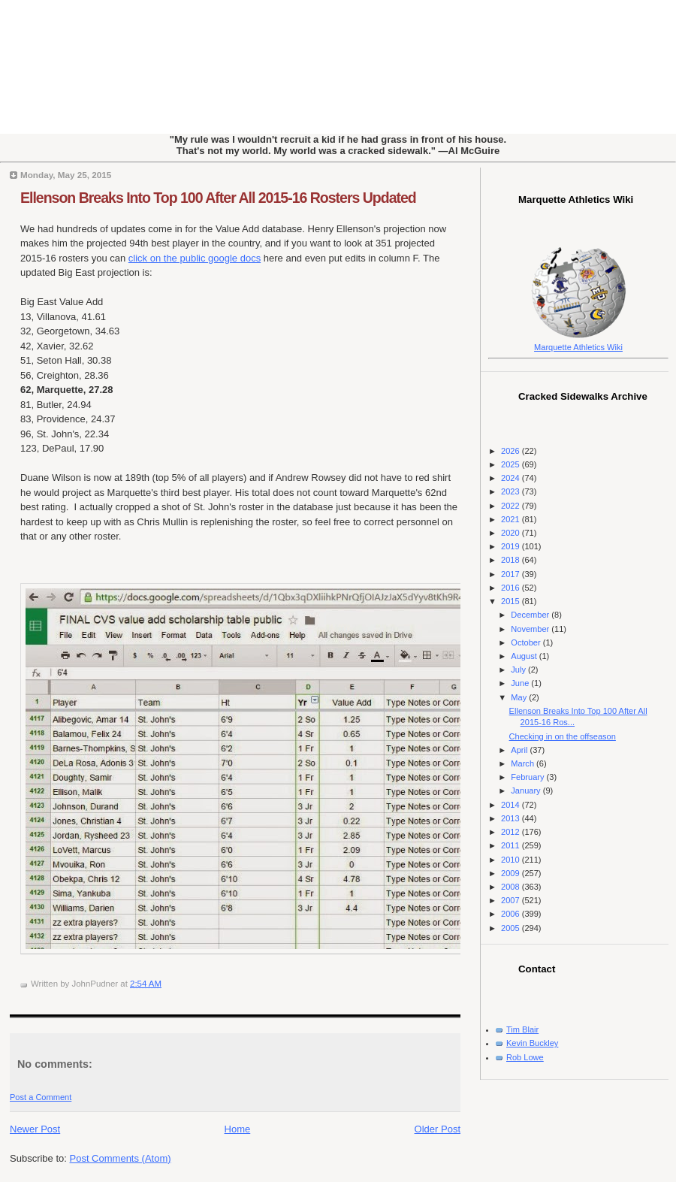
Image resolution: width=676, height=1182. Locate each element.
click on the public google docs (194, 258)
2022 (511, 505)
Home (238, 1129)
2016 (511, 587)
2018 (511, 559)
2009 (511, 873)
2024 (511, 477)
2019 (511, 546)
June (521, 683)
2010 (511, 859)
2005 (511, 928)
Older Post (437, 1129)
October (526, 642)
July (519, 669)
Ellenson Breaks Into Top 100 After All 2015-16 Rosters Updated (218, 197)
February (528, 776)
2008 (511, 886)
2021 (511, 519)
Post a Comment (40, 1097)
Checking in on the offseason (562, 736)
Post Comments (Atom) (120, 1158)
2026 (511, 450)
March (523, 763)
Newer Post (35, 1129)
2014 (511, 804)
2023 (511, 491)
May (520, 697)
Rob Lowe (525, 1057)
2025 (511, 464)
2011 (511, 845)
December (531, 614)
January (526, 790)
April (520, 749)
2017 (511, 574)
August (525, 656)
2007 (511, 900)
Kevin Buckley (532, 1042)
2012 (511, 831)
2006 (511, 913)
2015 (511, 601)
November (531, 628)
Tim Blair (522, 1029)
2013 (511, 818)
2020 (511, 532)
